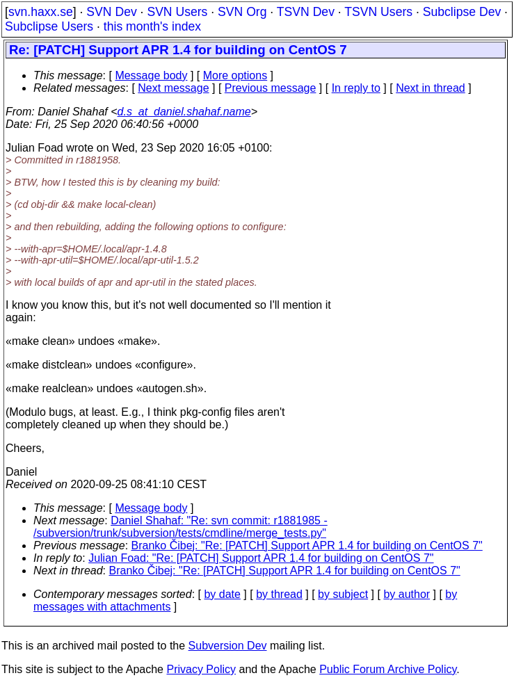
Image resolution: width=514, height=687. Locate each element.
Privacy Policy (201, 669)
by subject (343, 594)
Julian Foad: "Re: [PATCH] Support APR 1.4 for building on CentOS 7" (260, 558)
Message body (151, 75)
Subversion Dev (227, 646)
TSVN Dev (306, 12)
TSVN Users (378, 12)
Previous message (270, 88)
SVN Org (242, 12)
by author (406, 594)
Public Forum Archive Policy (387, 669)
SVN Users (177, 12)
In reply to (356, 88)
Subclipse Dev (462, 12)
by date (222, 594)
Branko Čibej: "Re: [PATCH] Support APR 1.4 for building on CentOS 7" (307, 545)
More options (235, 75)
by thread (279, 594)
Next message (173, 88)
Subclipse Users (49, 26)
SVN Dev (111, 12)
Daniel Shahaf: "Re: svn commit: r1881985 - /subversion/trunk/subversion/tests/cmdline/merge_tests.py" (180, 527)
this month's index (152, 26)
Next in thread (430, 88)
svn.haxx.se (40, 12)
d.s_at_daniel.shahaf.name (184, 112)
